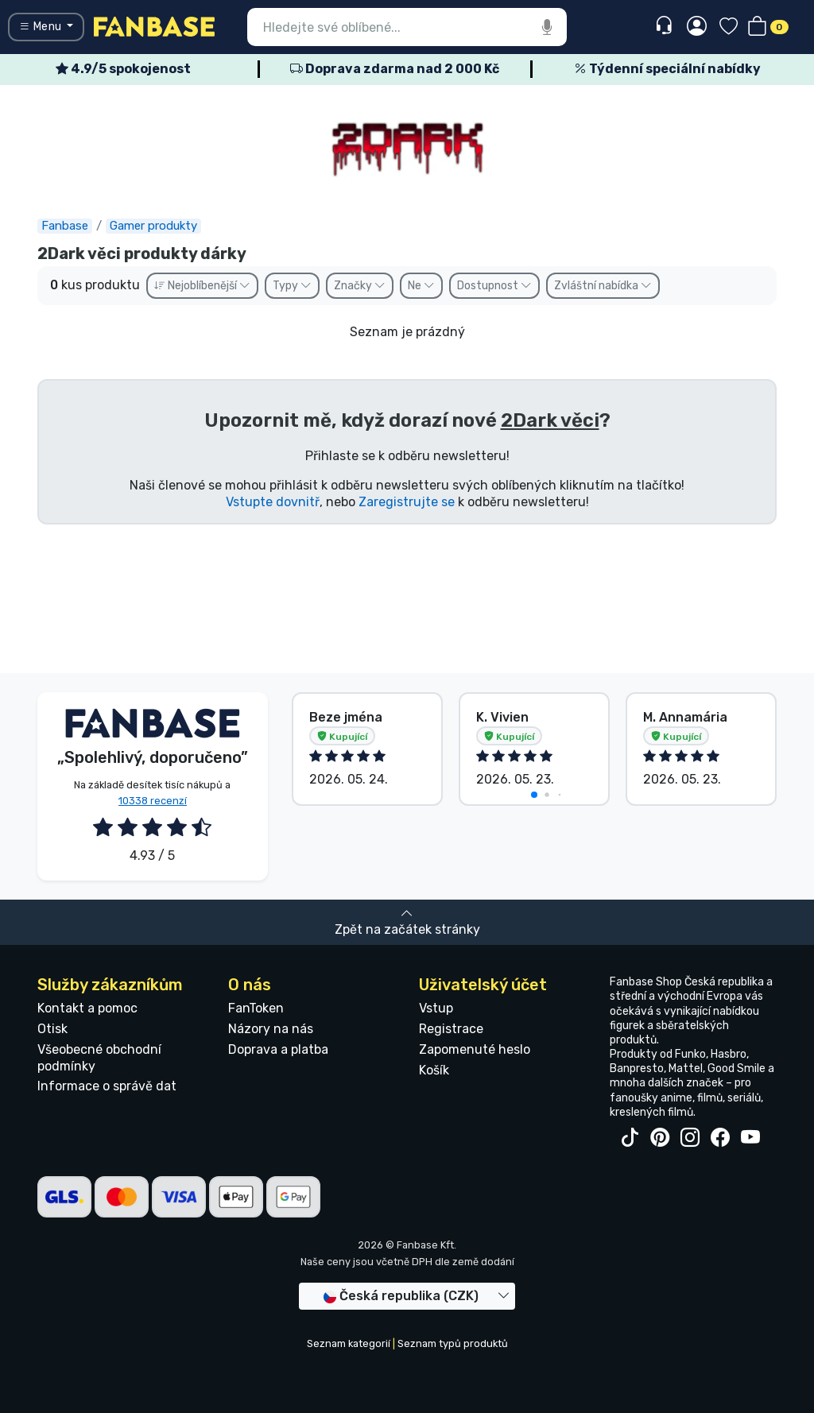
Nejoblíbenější (202, 285)
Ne (421, 285)
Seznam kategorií (348, 1343)
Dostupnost (494, 285)
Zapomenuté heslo (474, 1049)
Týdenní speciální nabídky (667, 68)
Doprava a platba (278, 1049)
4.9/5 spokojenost (123, 68)
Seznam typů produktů (452, 1343)
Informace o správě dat (106, 1086)
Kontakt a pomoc (87, 1008)
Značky (360, 285)
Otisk (52, 1028)
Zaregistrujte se (407, 501)
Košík (434, 1070)
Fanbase (64, 226)
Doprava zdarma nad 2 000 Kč (394, 68)
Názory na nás (270, 1028)
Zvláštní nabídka (603, 285)
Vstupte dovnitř (273, 501)
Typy (292, 285)
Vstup (436, 1008)
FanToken (256, 1008)
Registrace (451, 1028)
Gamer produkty (153, 226)
